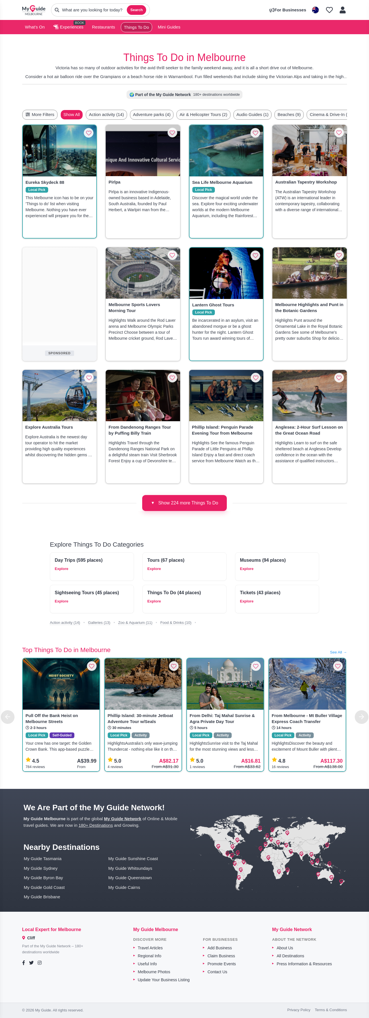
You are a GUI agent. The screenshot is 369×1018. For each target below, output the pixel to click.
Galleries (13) (99, 622)
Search (136, 10)
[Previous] (8, 717)
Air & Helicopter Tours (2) (216, 114)
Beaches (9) (302, 114)
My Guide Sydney (41, 868)
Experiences (68, 27)
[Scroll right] (345, 115)
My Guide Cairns (124, 887)
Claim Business (221, 956)
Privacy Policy (298, 1010)
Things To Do (136, 27)
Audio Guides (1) (266, 114)
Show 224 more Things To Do (184, 503)
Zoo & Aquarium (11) (135, 622)
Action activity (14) (119, 114)
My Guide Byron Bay (43, 877)
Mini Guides (169, 27)
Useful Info (147, 964)
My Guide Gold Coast (44, 887)
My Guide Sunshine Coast (133, 858)
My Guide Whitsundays (130, 868)
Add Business (219, 948)
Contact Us (217, 972)
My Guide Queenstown (130, 877)
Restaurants (103, 27)
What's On (35, 27)
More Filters (39, 114)
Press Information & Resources (304, 964)
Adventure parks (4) (165, 114)
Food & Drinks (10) (175, 622)
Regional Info (150, 956)
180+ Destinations (96, 825)
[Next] (361, 717)
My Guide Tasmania (43, 858)
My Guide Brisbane (42, 896)
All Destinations (290, 956)
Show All (85, 114)
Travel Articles (150, 948)
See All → (338, 652)
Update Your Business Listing (164, 980)
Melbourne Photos (154, 972)
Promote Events (221, 964)
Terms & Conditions (331, 1010)
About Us (285, 948)
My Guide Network (122, 818)
